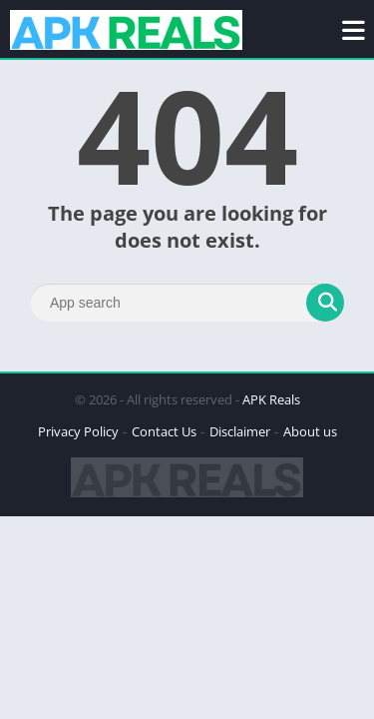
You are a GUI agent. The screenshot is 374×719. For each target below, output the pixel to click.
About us (310, 431)
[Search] (187, 303)
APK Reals (271, 399)
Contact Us (164, 431)
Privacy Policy (78, 431)
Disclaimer (239, 431)
